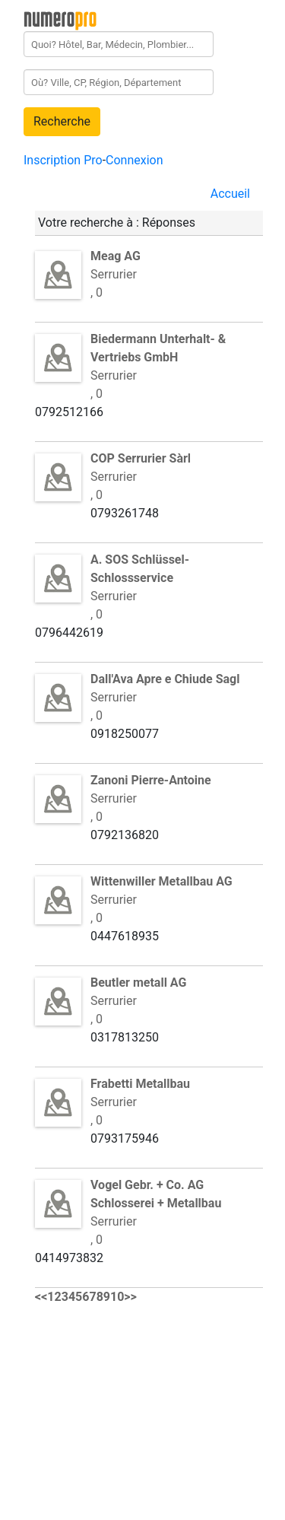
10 (117, 1296)
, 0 (96, 292)
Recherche (61, 121)
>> (130, 1296)
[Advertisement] (149, 1413)
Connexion (134, 160)
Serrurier (158, 357)
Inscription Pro (63, 160)
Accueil (230, 193)
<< (41, 1296)
